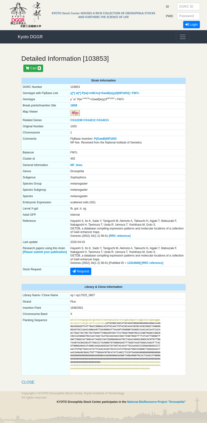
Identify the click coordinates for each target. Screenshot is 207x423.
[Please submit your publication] (45, 252)
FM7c (135, 93)
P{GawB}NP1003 (105, 138)
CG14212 (89, 120)
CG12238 (76, 120)
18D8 (73, 105)
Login (191, 24)
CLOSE (28, 382)
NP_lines (76, 165)
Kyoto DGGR (30, 36)
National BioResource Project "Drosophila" (156, 402)
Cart (33, 68)
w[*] (78, 93)
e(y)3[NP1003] (120, 93)
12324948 (133, 263)
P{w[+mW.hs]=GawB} (96, 93)
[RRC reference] (120, 236)
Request (80, 271)
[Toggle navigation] (182, 37)
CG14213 (102, 120)
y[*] (72, 93)
